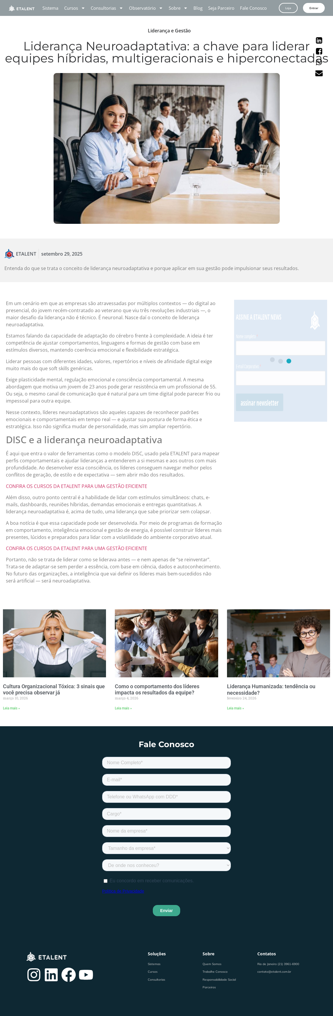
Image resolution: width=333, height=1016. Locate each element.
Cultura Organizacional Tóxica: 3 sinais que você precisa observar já (54, 689)
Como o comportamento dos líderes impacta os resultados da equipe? (157, 689)
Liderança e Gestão (169, 30)
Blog (198, 8)
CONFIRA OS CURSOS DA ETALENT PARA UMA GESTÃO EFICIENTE (76, 486)
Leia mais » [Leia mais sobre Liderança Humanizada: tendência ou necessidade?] (235, 708)
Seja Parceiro (221, 8)
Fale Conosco (253, 8)
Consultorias (107, 8)
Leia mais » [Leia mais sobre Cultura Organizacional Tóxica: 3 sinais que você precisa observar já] (11, 708)
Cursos (74, 8)
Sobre (178, 8)
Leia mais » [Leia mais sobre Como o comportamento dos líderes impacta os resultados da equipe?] (123, 708)
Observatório (146, 8)
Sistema (50, 8)
